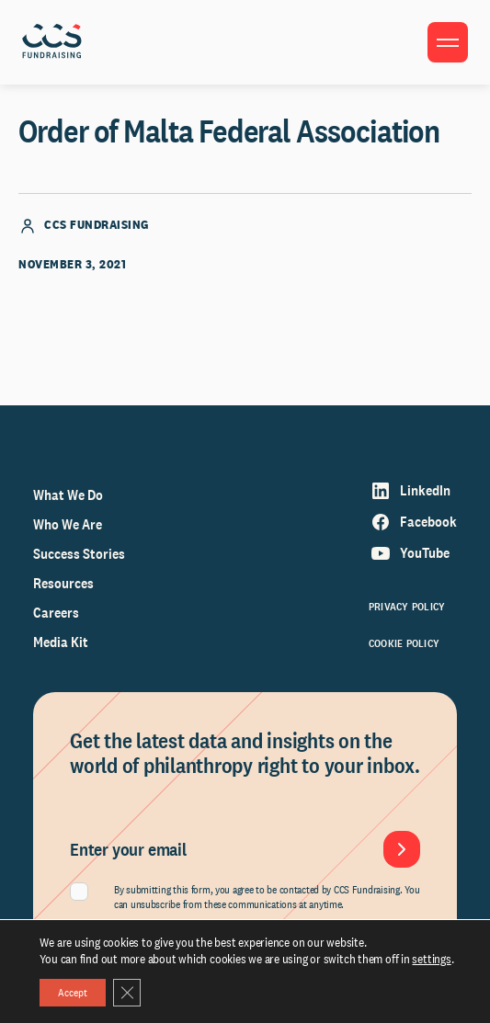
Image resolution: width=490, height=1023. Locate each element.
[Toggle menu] (447, 42)
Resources (63, 583)
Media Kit (60, 642)
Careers (56, 612)
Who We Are (67, 524)
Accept (72, 992)
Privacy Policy (407, 606)
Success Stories (79, 553)
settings (431, 958)
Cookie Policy (404, 643)
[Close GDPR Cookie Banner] (127, 992)
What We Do (68, 495)
